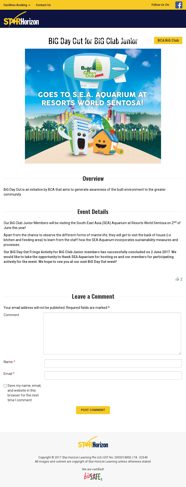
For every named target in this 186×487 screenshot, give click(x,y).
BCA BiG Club (168, 40)
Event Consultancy (134, 40)
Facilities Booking (17, 5)
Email (9, 374)
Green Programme (99, 40)
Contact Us (43, 5)
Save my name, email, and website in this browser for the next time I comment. (24, 393)
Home (43, 40)
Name (9, 362)
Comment (11, 315)
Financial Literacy (66, 40)
